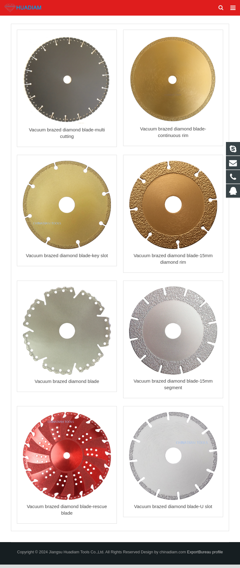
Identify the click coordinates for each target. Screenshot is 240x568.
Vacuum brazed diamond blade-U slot (173, 509)
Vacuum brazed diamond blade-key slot (67, 259)
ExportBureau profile (205, 555)
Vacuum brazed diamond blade (67, 384)
